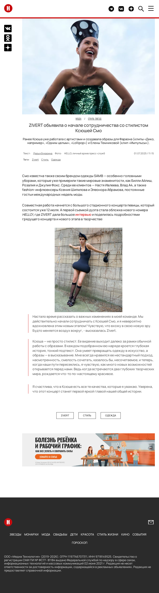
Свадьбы (60, 534)
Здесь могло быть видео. (95, 9)
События (139, 534)
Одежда (56, 159)
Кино (125, 534)
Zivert (35, 159)
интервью (83, 214)
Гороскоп (79, 543)
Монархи (31, 534)
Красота (87, 534)
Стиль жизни (107, 534)
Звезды (15, 534)
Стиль (45, 159)
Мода (46, 534)
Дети (74, 534)
